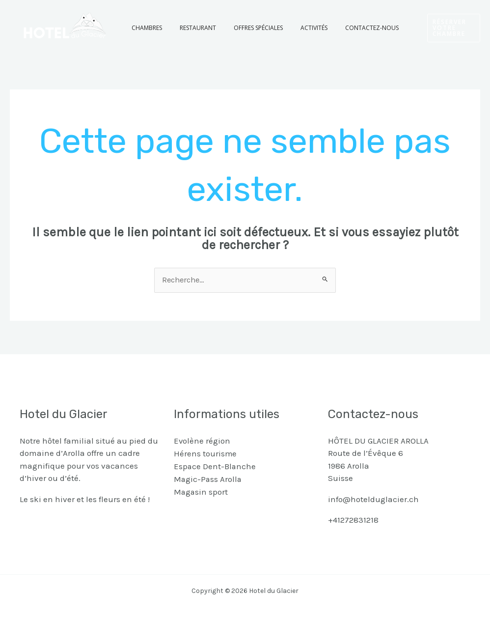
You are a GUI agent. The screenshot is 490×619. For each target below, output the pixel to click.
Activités (293, 28)
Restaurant (189, 28)
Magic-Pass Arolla (208, 478)
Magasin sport (201, 491)
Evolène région (202, 441)
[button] (439, 28)
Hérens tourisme (205, 453)
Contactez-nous (345, 28)
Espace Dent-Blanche (215, 466)
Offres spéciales (243, 28)
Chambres (144, 28)
